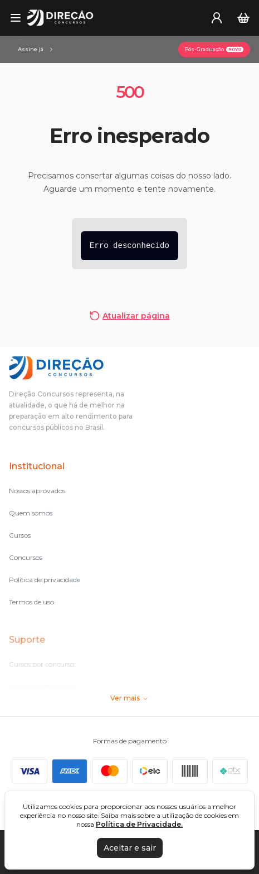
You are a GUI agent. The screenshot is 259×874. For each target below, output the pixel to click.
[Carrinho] (243, 18)
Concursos (25, 557)
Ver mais (129, 698)
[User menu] (217, 18)
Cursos (20, 535)
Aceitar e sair (130, 848)
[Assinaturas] (36, 49)
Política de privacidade (44, 579)
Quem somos (30, 513)
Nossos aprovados (37, 490)
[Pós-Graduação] (214, 49)
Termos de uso (31, 602)
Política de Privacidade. (139, 824)
